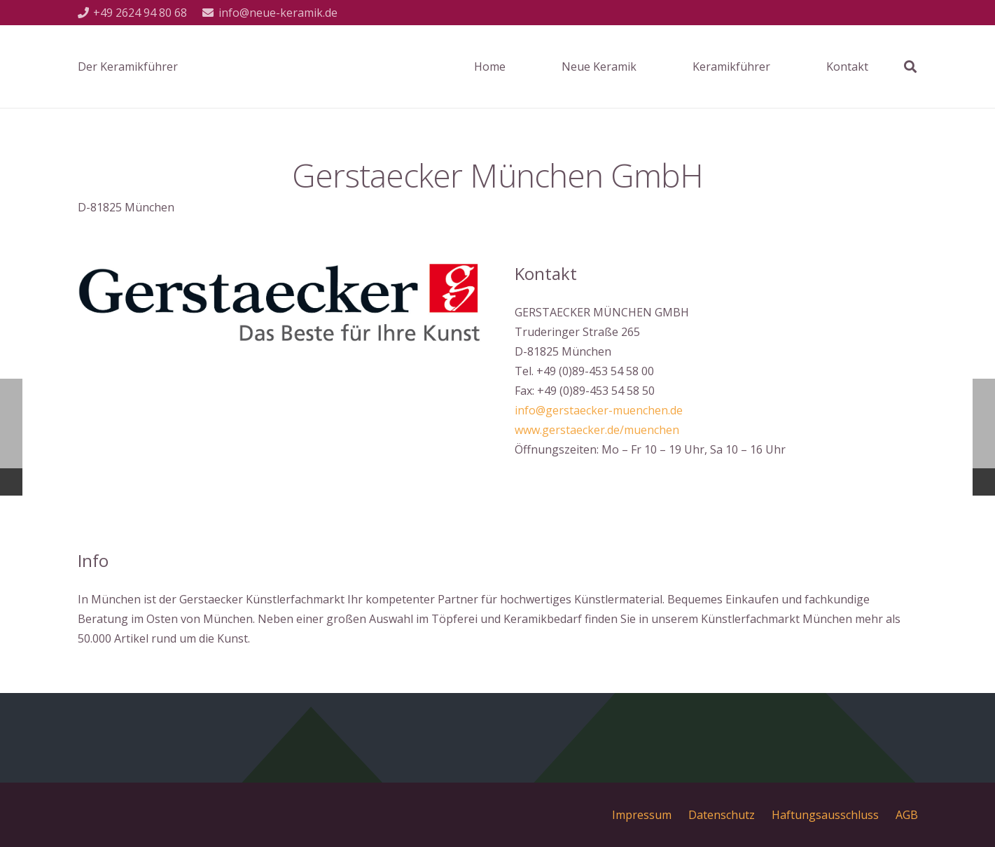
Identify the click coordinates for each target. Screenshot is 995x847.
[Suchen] (910, 67)
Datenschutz (721, 814)
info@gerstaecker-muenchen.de (599, 410)
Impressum (642, 814)
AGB (907, 814)
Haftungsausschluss (825, 814)
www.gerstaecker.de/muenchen (597, 430)
